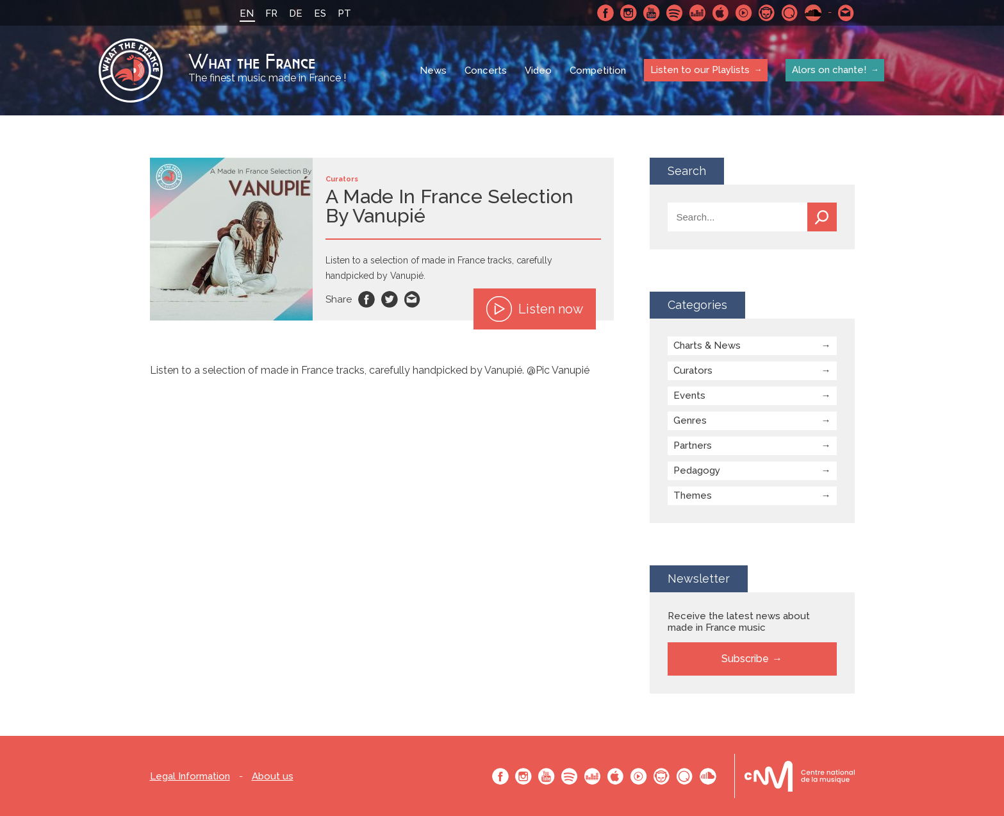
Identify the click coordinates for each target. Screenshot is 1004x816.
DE (295, 13)
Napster (767, 12)
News (433, 70)
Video (538, 70)
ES (320, 13)
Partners (692, 445)
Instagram (628, 12)
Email (412, 299)
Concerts (486, 70)
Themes (692, 495)
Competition (598, 70)
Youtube (651, 12)
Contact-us (846, 12)
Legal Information (190, 776)
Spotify (674, 12)
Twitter (389, 299)
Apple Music (720, 12)
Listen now (534, 309)
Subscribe (745, 659)
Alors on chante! (829, 70)
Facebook (605, 12)
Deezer (697, 12)
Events (689, 395)
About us (272, 776)
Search (822, 217)
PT (344, 13)
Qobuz (790, 12)
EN (247, 13)
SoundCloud (813, 12)
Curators (692, 370)
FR (271, 13)
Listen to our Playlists (700, 70)
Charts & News (707, 345)
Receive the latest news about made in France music (739, 621)
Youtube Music (744, 12)
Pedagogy (696, 470)
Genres (690, 420)
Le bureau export (800, 776)
